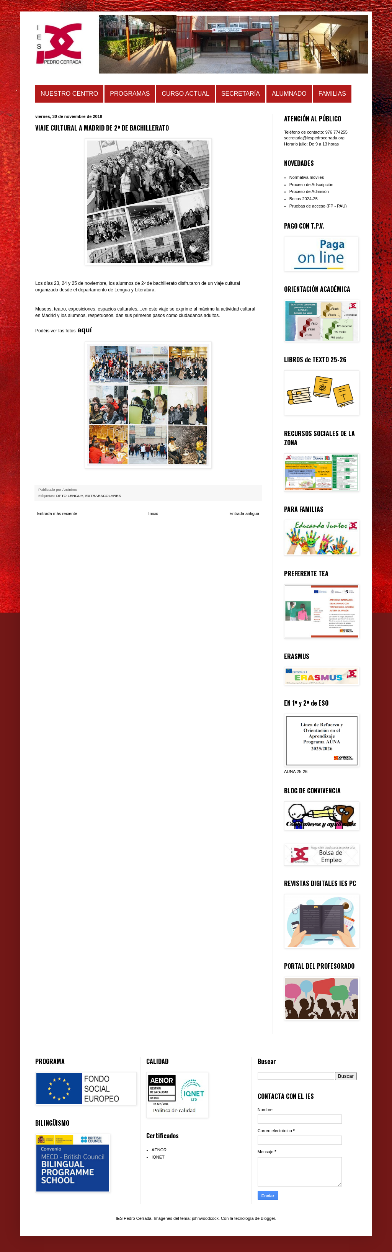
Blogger (268, 1218)
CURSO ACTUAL (185, 93)
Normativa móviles (306, 177)
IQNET (158, 1157)
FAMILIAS (332, 93)
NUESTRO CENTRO (69, 93)
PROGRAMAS (130, 93)
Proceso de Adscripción (311, 184)
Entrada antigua (244, 513)
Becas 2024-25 (303, 198)
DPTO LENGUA (69, 496)
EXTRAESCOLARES (103, 496)
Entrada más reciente (57, 513)
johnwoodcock (205, 1218)
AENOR (159, 1149)
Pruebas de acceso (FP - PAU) (318, 206)
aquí (85, 330)
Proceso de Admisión (309, 191)
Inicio (153, 513)
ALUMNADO (289, 93)
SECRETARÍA (240, 93)
